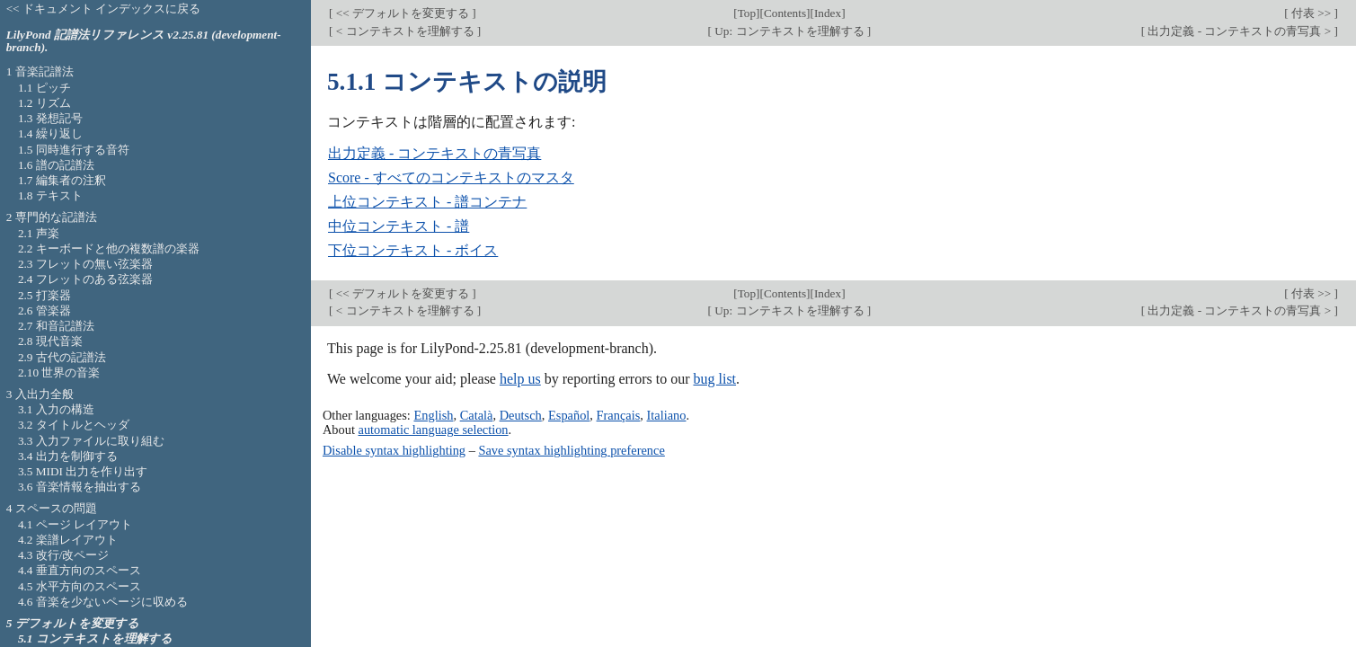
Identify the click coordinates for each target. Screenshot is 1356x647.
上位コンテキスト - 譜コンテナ (427, 201)
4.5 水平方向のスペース (79, 586)
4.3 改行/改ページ (64, 555)
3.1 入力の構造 (56, 409)
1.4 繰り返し (50, 133)
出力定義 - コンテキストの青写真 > (1239, 31)
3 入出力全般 (40, 394)
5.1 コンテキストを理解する (95, 638)
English (433, 415)
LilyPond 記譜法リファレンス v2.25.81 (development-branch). (143, 41)
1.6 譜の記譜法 (56, 165)
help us (520, 378)
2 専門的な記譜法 (51, 217)
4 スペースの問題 (51, 508)
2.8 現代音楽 (50, 341)
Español (568, 415)
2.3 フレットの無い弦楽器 (85, 263)
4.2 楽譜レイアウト (68, 539)
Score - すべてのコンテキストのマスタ (451, 177)
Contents (785, 13)
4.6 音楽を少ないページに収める (103, 601)
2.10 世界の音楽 (59, 372)
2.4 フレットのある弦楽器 (85, 279)
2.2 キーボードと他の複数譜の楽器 (108, 248)
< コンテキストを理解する (404, 31)
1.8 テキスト (50, 195)
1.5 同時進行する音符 (73, 149)
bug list (714, 378)
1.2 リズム (44, 103)
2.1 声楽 (38, 233)
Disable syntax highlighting (394, 450)
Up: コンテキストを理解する (789, 31)
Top (747, 13)
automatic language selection (434, 429)
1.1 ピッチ (44, 87)
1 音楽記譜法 (40, 71)
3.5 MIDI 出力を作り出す (82, 471)
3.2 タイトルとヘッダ (73, 424)
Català (476, 415)
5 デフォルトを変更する (72, 623)
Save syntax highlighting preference (571, 450)
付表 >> (1311, 13)
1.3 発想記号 (50, 118)
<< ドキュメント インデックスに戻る (103, 8)
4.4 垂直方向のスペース (79, 570)
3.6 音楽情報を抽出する (79, 486)
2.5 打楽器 (44, 295)
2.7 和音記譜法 (56, 325)
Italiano (667, 415)
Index (827, 13)
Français (619, 415)
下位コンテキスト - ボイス (413, 250)
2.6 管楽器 (44, 310)
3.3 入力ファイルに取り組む (91, 441)
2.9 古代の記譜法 (62, 357)
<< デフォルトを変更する (402, 13)
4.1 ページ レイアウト (75, 524)
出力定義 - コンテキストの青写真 (434, 153)
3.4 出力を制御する (68, 456)
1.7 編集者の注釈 (62, 180)
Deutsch (521, 415)
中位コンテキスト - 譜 (398, 226)
